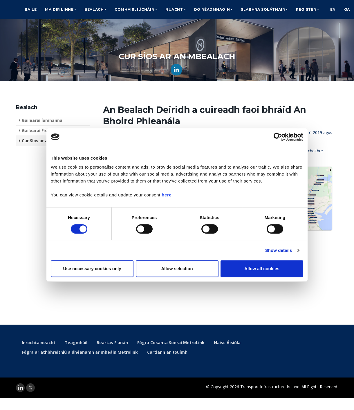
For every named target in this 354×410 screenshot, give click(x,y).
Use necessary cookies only (92, 268)
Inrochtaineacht (38, 342)
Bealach (94, 9)
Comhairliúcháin (134, 9)
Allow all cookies (261, 268)
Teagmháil (76, 342)
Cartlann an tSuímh (167, 352)
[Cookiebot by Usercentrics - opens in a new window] (277, 137)
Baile (31, 9)
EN (333, 9)
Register (306, 9)
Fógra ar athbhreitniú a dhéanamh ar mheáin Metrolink (80, 352)
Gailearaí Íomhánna (42, 120)
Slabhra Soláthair (263, 9)
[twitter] (30, 387)
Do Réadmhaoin (212, 9)
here (166, 194)
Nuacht (174, 9)
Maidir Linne (59, 9)
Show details (278, 250)
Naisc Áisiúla (227, 342)
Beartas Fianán (112, 342)
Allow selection (177, 268)
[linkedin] (20, 387)
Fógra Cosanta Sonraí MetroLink (171, 342)
